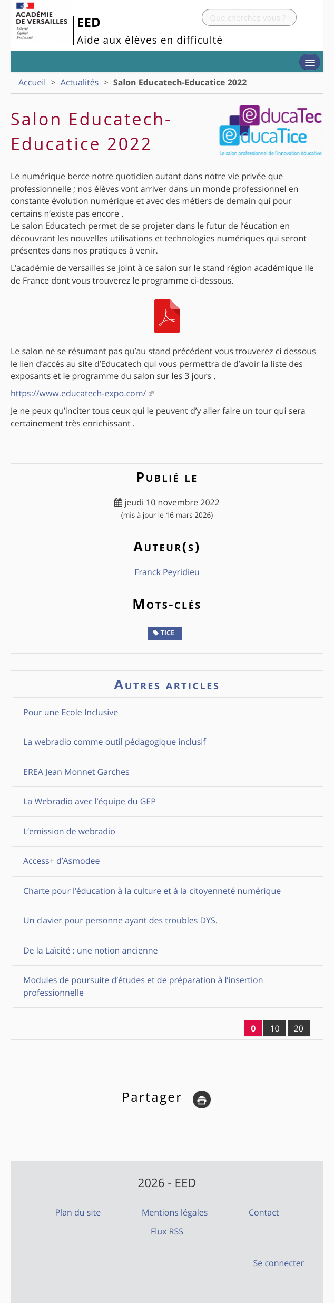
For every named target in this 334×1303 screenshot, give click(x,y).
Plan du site (78, 1212)
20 (298, 1028)
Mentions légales (175, 1212)
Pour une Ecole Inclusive (70, 712)
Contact (264, 1212)
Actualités (80, 82)
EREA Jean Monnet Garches (76, 771)
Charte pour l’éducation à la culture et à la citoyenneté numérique (152, 891)
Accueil (32, 82)
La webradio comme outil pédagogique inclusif (114, 741)
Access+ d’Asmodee (61, 861)
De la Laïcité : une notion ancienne (90, 950)
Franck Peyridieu (167, 572)
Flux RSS (167, 1231)
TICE (163, 632)
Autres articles (167, 684)
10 (274, 1028)
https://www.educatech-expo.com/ (78, 393)
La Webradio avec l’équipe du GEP (89, 801)
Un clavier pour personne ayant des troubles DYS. (120, 920)
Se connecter (278, 1263)
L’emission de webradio (69, 831)
